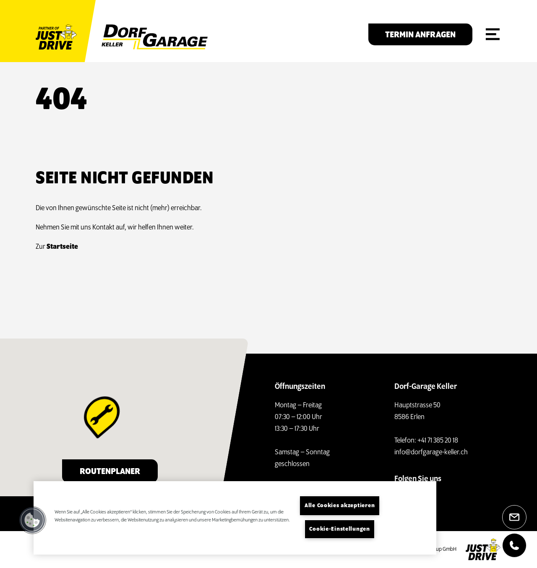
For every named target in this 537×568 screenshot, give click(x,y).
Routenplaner (110, 471)
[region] (235, 518)
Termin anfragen (420, 35)
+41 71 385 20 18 (437, 441)
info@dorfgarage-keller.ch (431, 452)
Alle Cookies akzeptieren (340, 506)
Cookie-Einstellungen (339, 529)
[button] (32, 520)
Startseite (62, 247)
